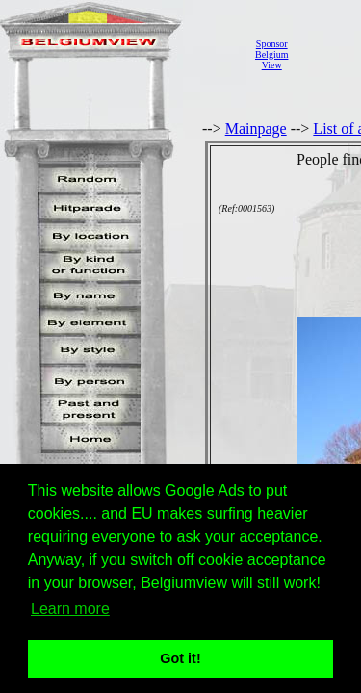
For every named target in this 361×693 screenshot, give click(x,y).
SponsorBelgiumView (271, 54)
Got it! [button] (180, 658)
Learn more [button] (70, 609)
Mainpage (256, 128)
